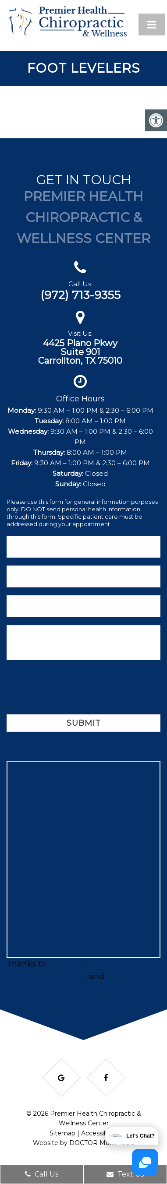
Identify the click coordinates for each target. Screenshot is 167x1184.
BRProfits (66, 964)
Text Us (125, 1174)
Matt (116, 976)
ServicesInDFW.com (46, 976)
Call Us (41, 1174)
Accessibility (99, 1133)
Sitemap (62, 1133)
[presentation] (73, 688)
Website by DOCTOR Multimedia (83, 1143)
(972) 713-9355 (80, 295)
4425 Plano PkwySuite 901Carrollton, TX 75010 (80, 352)
